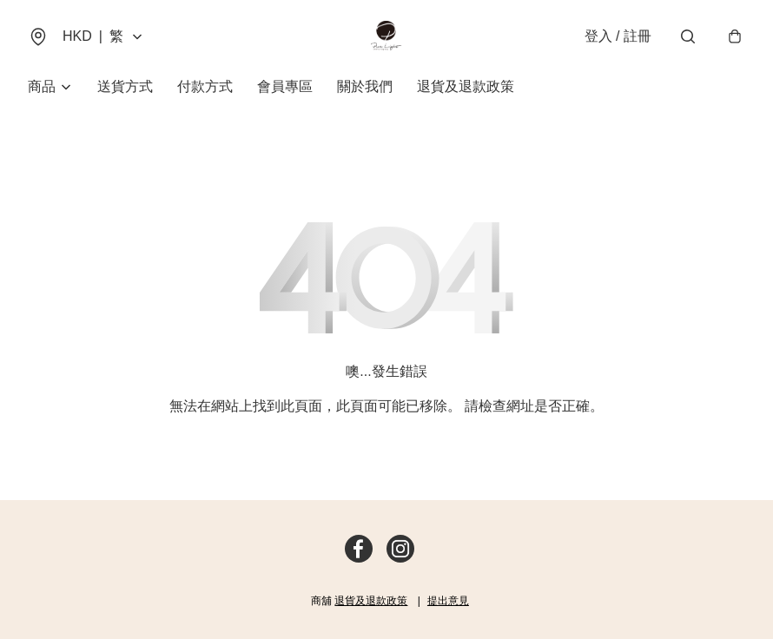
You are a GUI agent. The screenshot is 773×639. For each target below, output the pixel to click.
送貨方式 (125, 86)
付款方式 (205, 86)
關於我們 (365, 86)
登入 (618, 36)
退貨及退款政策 (465, 86)
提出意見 (448, 601)
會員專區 (285, 86)
